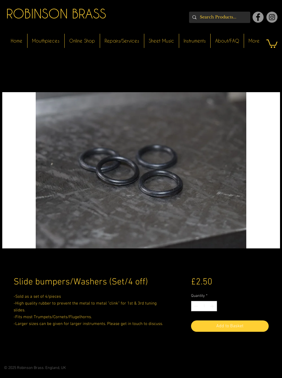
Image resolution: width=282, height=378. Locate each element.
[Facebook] (258, 17)
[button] (271, 43)
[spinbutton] (204, 306)
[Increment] (212, 306)
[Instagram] (271, 17)
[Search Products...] (219, 17)
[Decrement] (195, 306)
